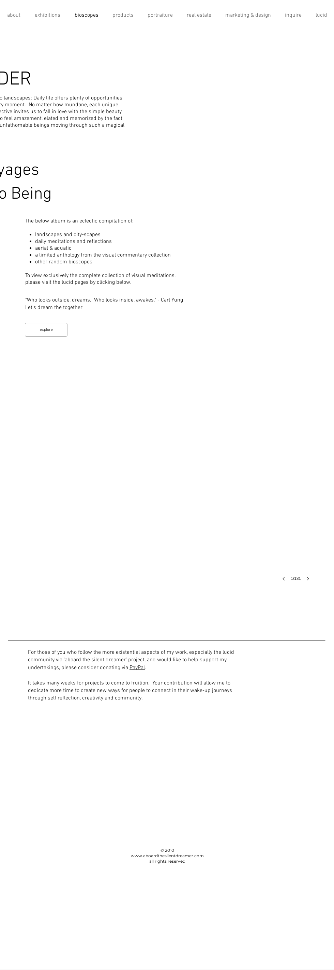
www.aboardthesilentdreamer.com (167, 855)
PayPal (137, 667)
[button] (167, 477)
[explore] (46, 330)
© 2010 (167, 850)
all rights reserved (167, 861)
